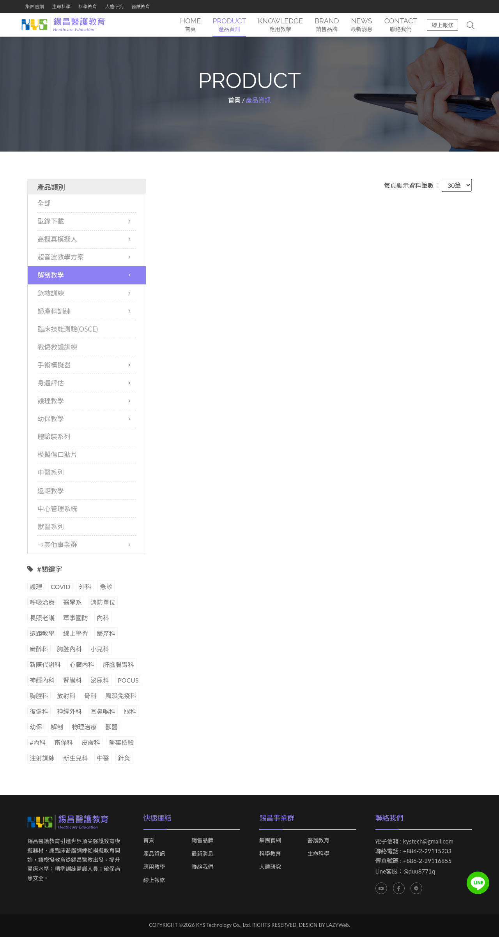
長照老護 (42, 618)
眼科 (130, 711)
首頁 (234, 100)
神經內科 (42, 680)
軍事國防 (75, 618)
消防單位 (102, 602)
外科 (85, 587)
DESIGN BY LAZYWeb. (324, 925)
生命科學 (61, 6)
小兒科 (99, 649)
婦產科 (106, 633)
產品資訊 (154, 854)
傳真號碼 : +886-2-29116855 (413, 861)
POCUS (128, 680)
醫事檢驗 (121, 742)
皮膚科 (90, 742)
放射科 (66, 696)
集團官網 (34, 6)
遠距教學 (42, 633)
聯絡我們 (202, 867)
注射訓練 (42, 758)
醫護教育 (140, 6)
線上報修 (442, 25)
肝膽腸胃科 (118, 665)
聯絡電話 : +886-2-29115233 (413, 851)
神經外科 (69, 711)
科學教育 (87, 6)
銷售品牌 (202, 840)
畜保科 (63, 742)
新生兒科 (75, 758)
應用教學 (154, 867)
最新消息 (202, 854)
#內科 (38, 742)
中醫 (103, 758)
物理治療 (84, 727)
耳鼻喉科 (102, 711)
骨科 (90, 696)
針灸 (124, 758)
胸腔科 (39, 696)
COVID (60, 587)
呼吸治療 (42, 602)
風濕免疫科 (120, 696)
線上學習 (75, 633)
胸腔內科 (69, 649)
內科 (103, 618)
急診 (106, 587)
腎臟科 (72, 680)
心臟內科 (81, 665)
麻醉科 (39, 649)
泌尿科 (99, 680)
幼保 (36, 727)
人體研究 (114, 6)
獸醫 (111, 727)
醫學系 (72, 602)
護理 (36, 587)
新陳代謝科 (45, 665)
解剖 (57, 727)
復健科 (39, 711)
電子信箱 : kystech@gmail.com (414, 841)
